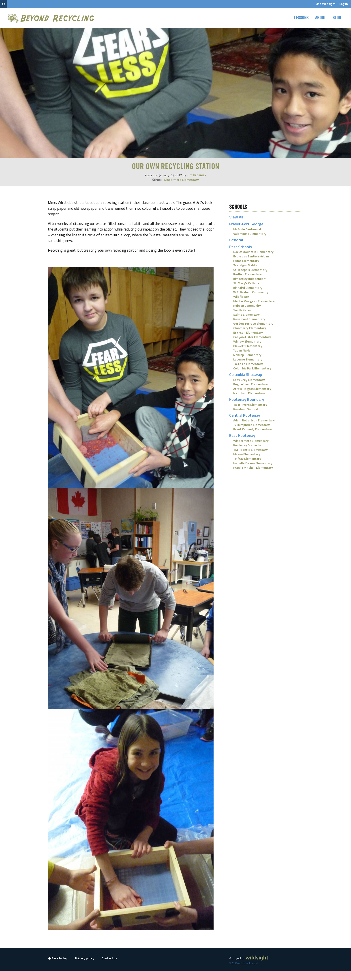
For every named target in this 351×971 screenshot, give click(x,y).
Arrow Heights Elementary (252, 388)
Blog (336, 18)
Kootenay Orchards (247, 445)
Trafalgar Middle (245, 265)
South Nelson (243, 310)
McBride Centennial (247, 229)
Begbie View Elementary (250, 384)
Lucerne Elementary (247, 359)
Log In (343, 3)
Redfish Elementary (247, 274)
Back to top (58, 958)
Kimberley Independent (250, 278)
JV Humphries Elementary (251, 424)
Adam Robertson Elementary (254, 420)
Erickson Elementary (248, 332)
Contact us (109, 958)
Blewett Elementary (247, 345)
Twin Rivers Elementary (250, 404)
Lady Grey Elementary (249, 379)
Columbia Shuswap (245, 374)
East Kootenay (242, 435)
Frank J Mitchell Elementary (253, 467)
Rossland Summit (245, 409)
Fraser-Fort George (246, 224)
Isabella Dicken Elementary (252, 463)
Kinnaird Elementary (247, 287)
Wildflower (241, 296)
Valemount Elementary (249, 233)
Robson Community (247, 305)
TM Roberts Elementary (250, 449)
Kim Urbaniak (196, 175)
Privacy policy (84, 958)
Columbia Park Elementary (252, 368)
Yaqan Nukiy (241, 350)
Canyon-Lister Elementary (252, 336)
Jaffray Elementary (247, 458)
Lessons (301, 18)
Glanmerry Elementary (249, 328)
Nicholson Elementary (249, 393)
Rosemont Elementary (249, 319)
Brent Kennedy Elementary (252, 429)
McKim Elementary (246, 454)
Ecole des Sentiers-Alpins (251, 256)
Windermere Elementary (181, 179)
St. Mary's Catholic (246, 283)
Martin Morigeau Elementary (254, 301)
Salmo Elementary (246, 314)
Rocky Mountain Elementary (253, 251)
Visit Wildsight (325, 3)
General (236, 240)
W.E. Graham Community (250, 292)
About (320, 18)
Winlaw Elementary (247, 341)
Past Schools (240, 247)
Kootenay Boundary (246, 399)
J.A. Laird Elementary (248, 363)
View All (236, 217)
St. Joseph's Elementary (250, 269)
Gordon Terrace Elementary (253, 323)
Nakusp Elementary (247, 354)
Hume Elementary (246, 260)
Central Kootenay (244, 415)
